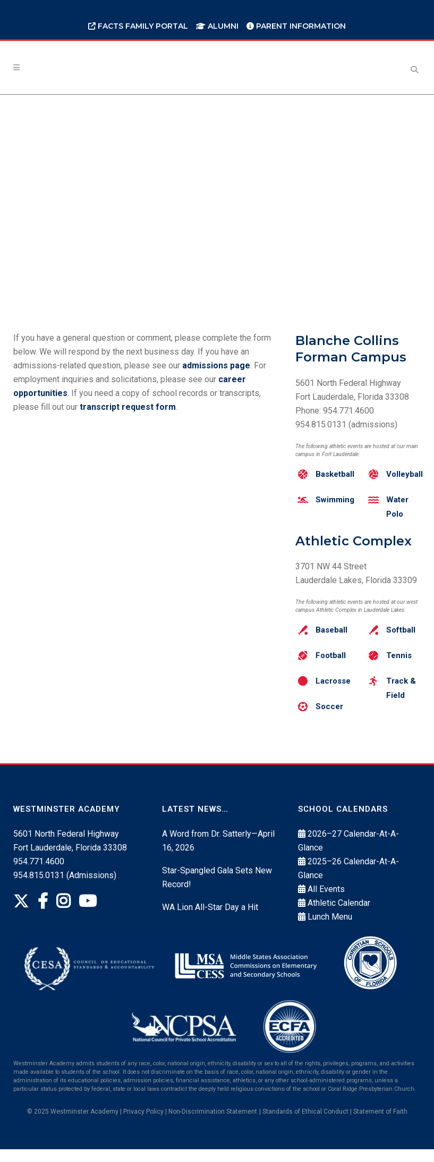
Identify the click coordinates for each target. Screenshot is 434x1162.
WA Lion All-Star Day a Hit (210, 920)
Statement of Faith (380, 1124)
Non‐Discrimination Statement (213, 1124)
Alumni (217, 26)
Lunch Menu (330, 930)
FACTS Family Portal (138, 26)
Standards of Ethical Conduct (305, 1124)
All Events (326, 902)
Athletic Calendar (339, 916)
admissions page (216, 365)
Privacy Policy (143, 1124)
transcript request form (128, 407)
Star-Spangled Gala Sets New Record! (217, 891)
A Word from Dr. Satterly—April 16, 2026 (218, 854)
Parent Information (296, 26)
